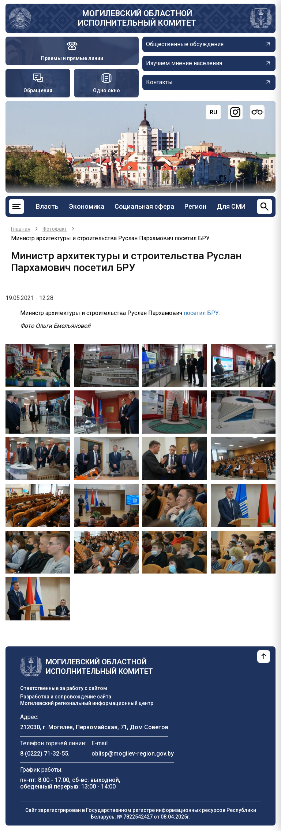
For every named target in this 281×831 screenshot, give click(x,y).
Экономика (86, 206)
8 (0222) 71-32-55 (44, 753)
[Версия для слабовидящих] (257, 112)
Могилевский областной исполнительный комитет (137, 18)
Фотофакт (54, 229)
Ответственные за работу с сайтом (63, 688)
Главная (20, 229)
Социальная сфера (144, 206)
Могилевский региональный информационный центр (86, 703)
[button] (37, 364)
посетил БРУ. (202, 312)
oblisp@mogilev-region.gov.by (132, 753)
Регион (195, 206)
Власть (47, 206)
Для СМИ (231, 206)
